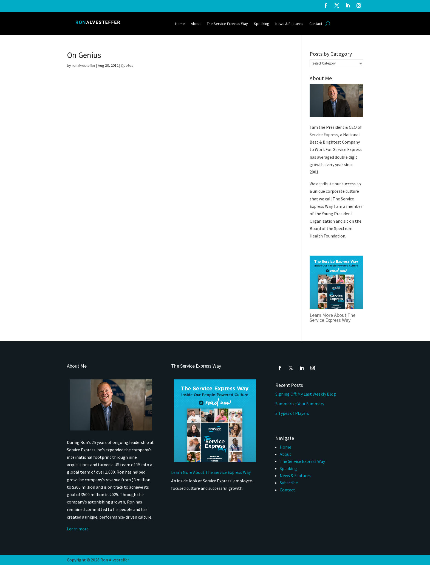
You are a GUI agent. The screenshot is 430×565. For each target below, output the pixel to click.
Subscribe (289, 482)
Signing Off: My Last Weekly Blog (305, 394)
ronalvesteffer (83, 65)
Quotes (127, 65)
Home (180, 24)
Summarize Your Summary (299, 403)
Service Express (324, 134)
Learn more (78, 529)
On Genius (84, 55)
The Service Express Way (227, 24)
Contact (315, 24)
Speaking (261, 24)
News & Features (289, 24)
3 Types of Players (292, 413)
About (196, 24)
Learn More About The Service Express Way (332, 317)
